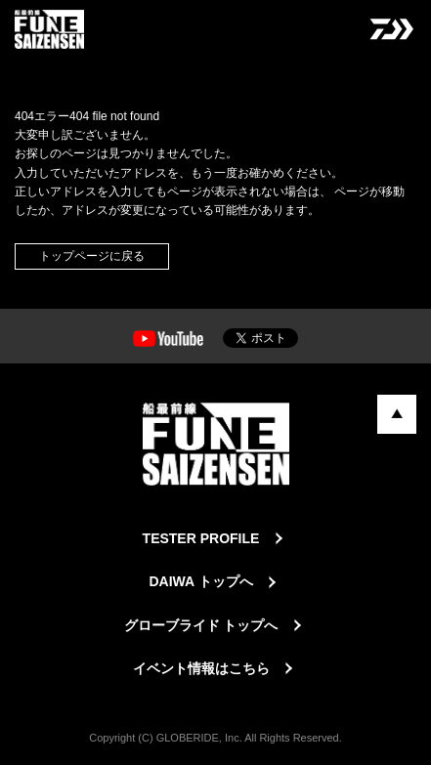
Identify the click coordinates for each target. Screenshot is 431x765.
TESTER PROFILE (201, 538)
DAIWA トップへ (200, 581)
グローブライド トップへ (201, 625)
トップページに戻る (92, 256)
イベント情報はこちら (201, 668)
